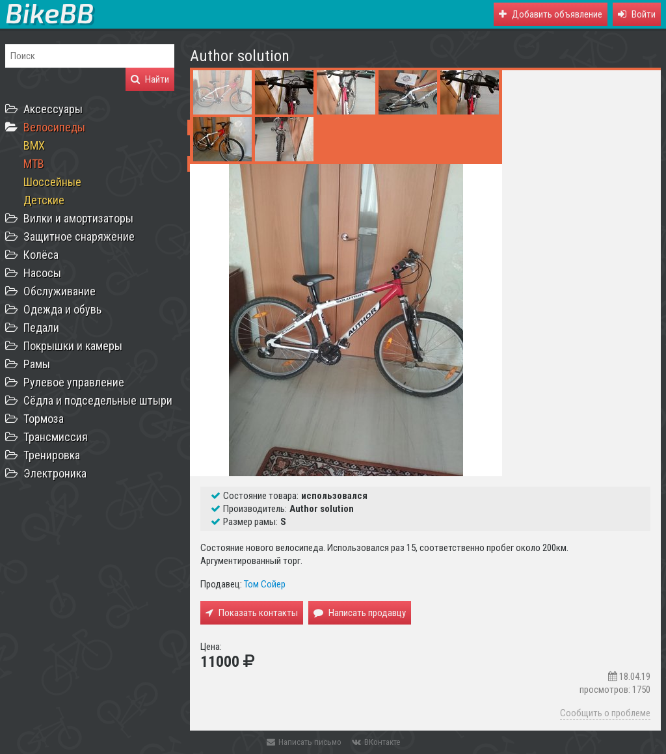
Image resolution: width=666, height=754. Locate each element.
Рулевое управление (73, 382)
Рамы (36, 364)
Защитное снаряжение (79, 236)
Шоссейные (52, 182)
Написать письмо (304, 742)
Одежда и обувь (62, 309)
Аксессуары (53, 109)
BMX (34, 145)
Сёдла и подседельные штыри (97, 400)
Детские (43, 200)
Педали (41, 327)
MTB (33, 163)
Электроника (55, 473)
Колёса (41, 255)
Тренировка (51, 455)
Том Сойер (265, 584)
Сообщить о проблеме (605, 713)
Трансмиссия (55, 437)
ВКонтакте (376, 742)
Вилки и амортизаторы (78, 218)
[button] (637, 14)
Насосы (42, 273)
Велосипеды (54, 127)
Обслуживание (59, 291)
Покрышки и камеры (72, 346)
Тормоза (43, 418)
